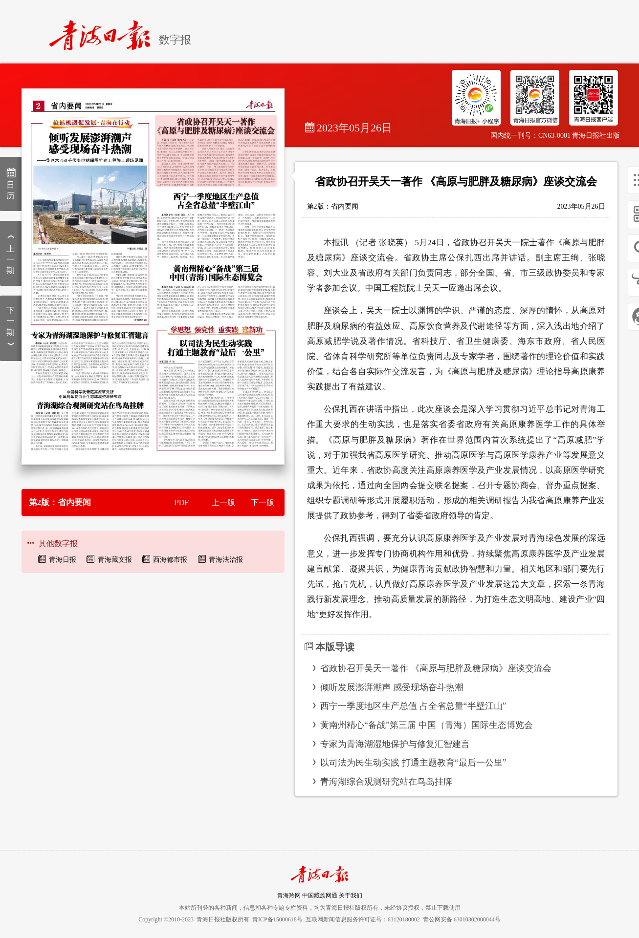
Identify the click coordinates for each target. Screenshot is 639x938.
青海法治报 (226, 559)
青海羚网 (289, 895)
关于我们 (350, 895)
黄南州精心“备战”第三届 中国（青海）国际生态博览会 (426, 725)
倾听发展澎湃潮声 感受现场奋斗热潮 (391, 687)
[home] (104, 31)
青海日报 (62, 559)
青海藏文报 (115, 559)
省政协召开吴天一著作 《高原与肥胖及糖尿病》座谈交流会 (435, 668)
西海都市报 (170, 559)
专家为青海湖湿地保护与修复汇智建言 (395, 744)
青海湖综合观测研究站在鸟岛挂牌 (386, 782)
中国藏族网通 (319, 895)
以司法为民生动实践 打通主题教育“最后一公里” (413, 762)
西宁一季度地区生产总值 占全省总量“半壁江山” (413, 706)
